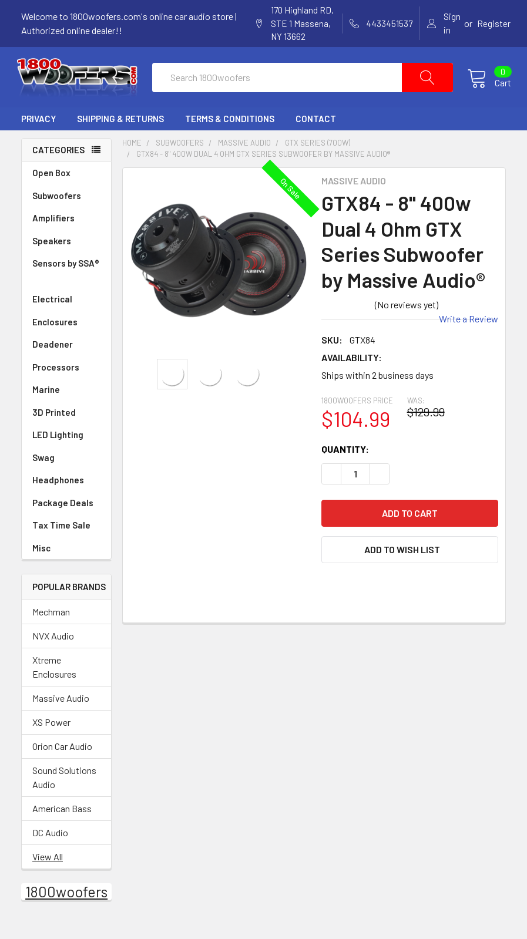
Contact (316, 129)
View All (47, 867)
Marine (66, 401)
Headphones (58, 491)
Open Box (51, 184)
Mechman (51, 622)
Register (494, 23)
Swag (66, 468)
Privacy (38, 129)
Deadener (66, 355)
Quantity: (345, 459)
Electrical (66, 310)
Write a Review (468, 329)
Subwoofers (66, 206)
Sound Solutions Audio (64, 787)
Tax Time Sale (61, 536)
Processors (66, 378)
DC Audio (50, 843)
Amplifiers (66, 229)
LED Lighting (66, 446)
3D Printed (54, 423)
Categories (58, 160)
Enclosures (66, 332)
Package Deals (62, 513)
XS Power (51, 732)
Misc (41, 558)
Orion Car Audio (62, 756)
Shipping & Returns (120, 129)
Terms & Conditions (229, 129)
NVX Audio (53, 646)
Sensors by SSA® (66, 281)
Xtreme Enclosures (54, 677)
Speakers (66, 251)
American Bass (62, 818)
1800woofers (66, 902)
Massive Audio (60, 708)
